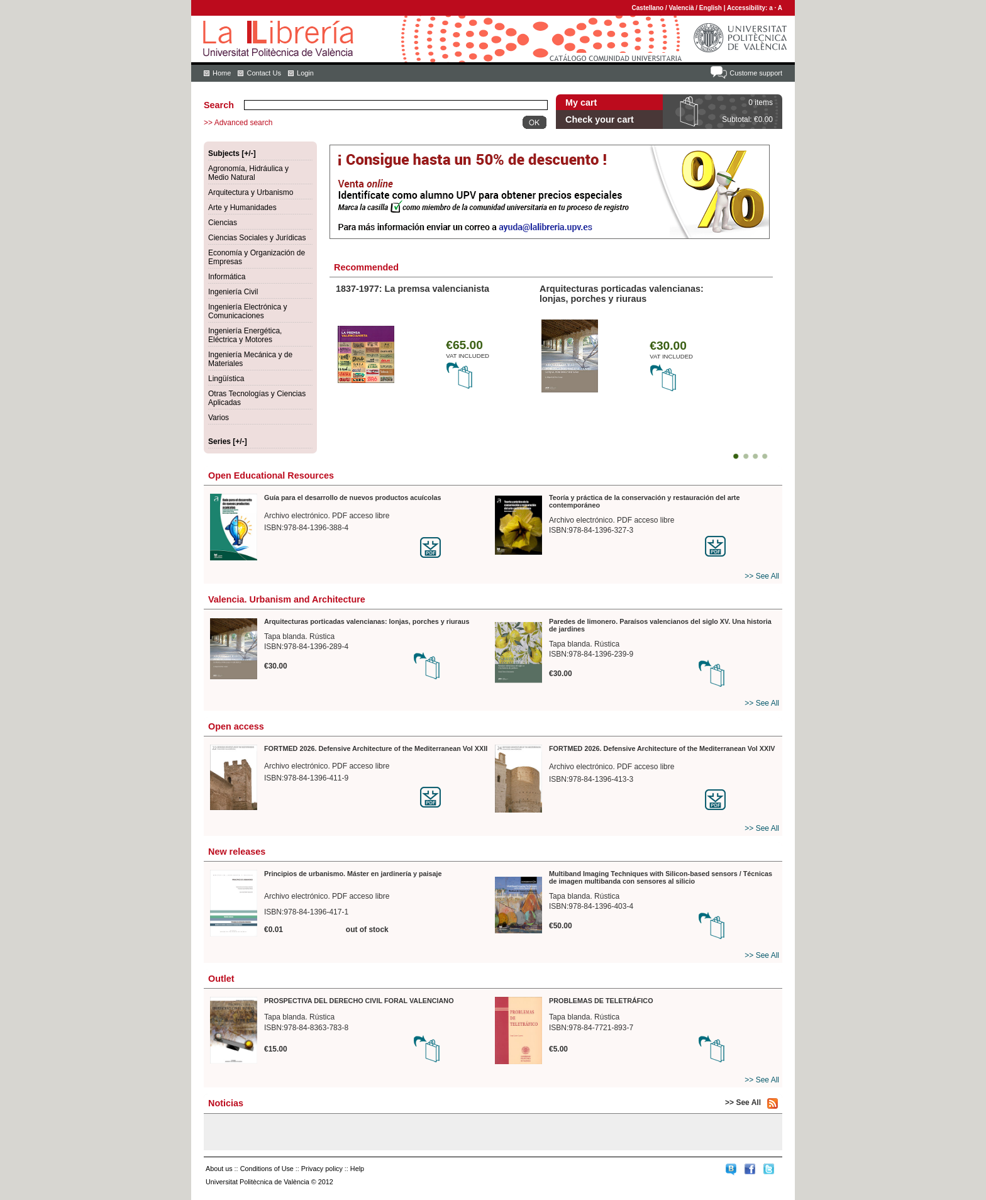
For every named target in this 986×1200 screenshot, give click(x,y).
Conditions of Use (267, 1168)
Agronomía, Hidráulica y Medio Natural (248, 173)
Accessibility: (748, 7)
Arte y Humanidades (242, 207)
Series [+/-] (227, 441)
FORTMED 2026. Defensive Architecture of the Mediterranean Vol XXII (375, 748)
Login (305, 73)
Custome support (755, 73)
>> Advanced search (238, 122)
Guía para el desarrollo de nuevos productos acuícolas (352, 497)
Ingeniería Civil (233, 291)
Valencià (681, 7)
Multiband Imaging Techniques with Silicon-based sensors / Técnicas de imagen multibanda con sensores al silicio (660, 877)
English (710, 7)
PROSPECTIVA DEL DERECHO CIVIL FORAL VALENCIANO (359, 1000)
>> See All (762, 576)
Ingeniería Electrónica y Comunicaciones (247, 311)
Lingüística (226, 378)
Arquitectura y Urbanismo (250, 192)
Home (222, 73)
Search (219, 105)
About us (219, 1168)
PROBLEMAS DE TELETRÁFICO (601, 1000)
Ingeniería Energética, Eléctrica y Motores (245, 335)
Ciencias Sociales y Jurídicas (257, 237)
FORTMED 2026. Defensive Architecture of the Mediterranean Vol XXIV (662, 748)
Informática (226, 276)
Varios (218, 417)
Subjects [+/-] (232, 153)
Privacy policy (322, 1168)
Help (357, 1168)
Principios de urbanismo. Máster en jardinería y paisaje (353, 873)
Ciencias (222, 222)
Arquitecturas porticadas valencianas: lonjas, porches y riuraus (622, 294)
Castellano (648, 7)
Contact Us (263, 73)
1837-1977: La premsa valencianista (412, 289)
